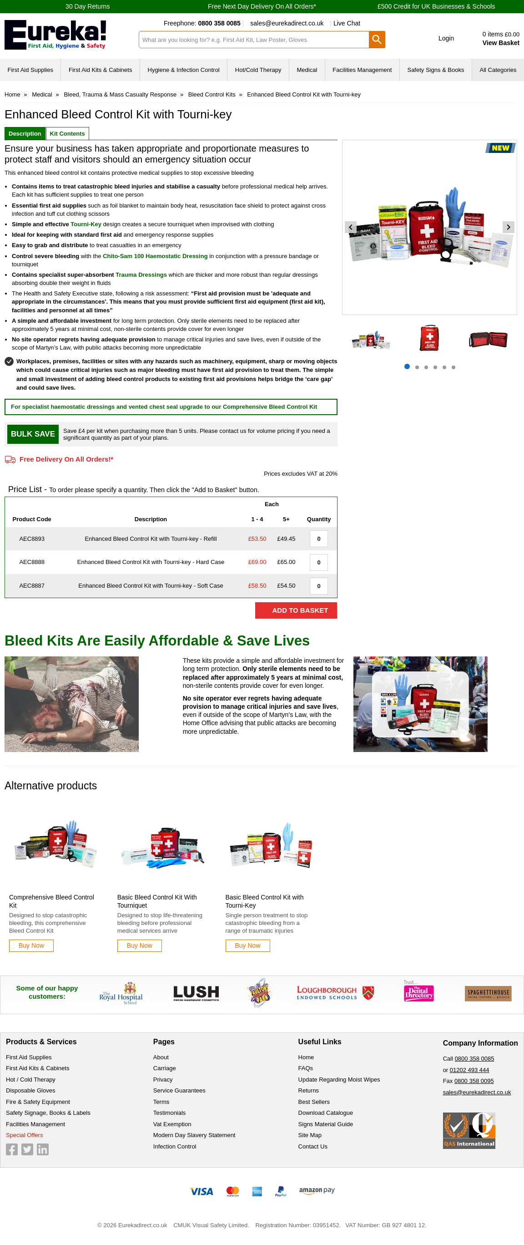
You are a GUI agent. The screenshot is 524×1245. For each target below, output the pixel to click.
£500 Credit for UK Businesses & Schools (436, 6)
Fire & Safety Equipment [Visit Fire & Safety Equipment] (38, 1101)
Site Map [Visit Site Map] (310, 1135)
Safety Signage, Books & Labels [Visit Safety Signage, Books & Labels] (48, 1112)
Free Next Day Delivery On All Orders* (262, 6)
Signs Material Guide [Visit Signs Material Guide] (325, 1124)
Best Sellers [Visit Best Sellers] (314, 1101)
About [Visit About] (161, 1057)
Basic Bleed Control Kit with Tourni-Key (265, 901)
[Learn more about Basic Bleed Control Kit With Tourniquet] (139, 946)
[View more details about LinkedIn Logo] (43, 1149)
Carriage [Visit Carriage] (164, 1068)
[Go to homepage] (69, 35)
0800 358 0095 (474, 1080)
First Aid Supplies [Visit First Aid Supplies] (28, 1057)
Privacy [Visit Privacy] (163, 1079)
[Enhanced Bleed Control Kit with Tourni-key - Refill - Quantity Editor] (319, 538)
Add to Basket (300, 610)
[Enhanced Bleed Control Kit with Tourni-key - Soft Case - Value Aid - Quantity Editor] (319, 586)
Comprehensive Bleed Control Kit (270, 406)
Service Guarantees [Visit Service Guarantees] (179, 1090)
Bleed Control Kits (212, 94)
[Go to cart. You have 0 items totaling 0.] (493, 38)
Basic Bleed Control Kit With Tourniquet (157, 901)
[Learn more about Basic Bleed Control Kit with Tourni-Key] (248, 946)
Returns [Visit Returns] (308, 1090)
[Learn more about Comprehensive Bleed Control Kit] (31, 946)
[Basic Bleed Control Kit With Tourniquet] (163, 878)
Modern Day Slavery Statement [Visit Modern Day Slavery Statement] (194, 1135)
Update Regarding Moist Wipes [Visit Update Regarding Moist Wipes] (339, 1079)
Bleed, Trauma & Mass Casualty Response (120, 94)
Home (12, 94)
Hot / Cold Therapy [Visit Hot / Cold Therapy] (30, 1079)
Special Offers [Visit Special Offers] (24, 1135)
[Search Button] (377, 39)
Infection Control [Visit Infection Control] (174, 1146)
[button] (440, 38)
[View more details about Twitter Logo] (27, 1149)
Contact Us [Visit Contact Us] (313, 1146)
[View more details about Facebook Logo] (12, 1149)
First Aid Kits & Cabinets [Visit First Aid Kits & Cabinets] (37, 1068)
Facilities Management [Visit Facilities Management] (35, 1124)
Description (25, 133)
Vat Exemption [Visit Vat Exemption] (172, 1124)
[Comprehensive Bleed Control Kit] (55, 878)
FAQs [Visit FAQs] (305, 1068)
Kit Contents (67, 133)
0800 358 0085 (474, 1058)
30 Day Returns (88, 6)
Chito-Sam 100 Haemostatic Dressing (155, 256)
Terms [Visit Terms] (161, 1101)
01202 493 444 (469, 1070)
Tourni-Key (86, 224)
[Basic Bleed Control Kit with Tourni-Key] (271, 878)
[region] (55, 847)
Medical (42, 94)
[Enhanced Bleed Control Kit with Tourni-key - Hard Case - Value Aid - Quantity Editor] (319, 562)
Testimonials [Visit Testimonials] (169, 1112)
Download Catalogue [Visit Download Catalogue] (325, 1112)
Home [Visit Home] (306, 1057)
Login (446, 38)
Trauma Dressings (141, 274)
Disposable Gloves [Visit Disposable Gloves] (30, 1090)
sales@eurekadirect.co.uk (286, 23)
